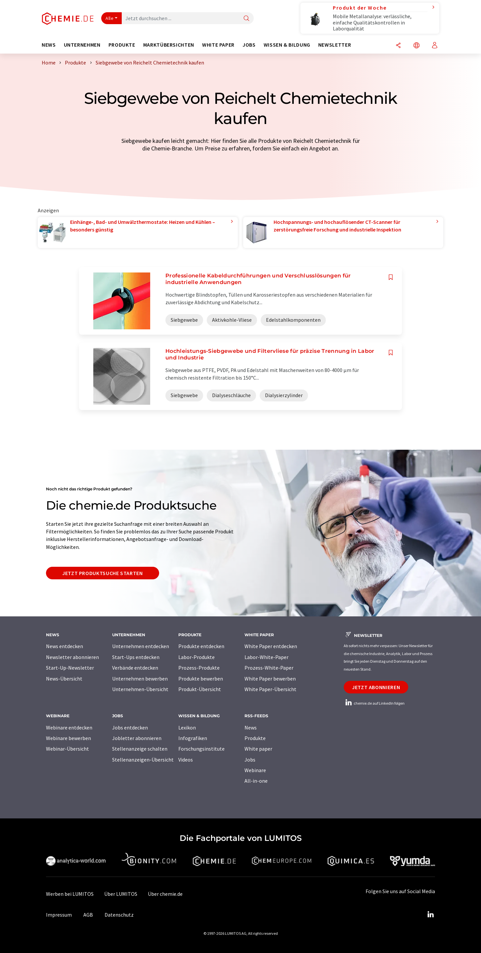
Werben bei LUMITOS (70, 894)
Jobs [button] (249, 45)
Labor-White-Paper (266, 657)
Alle (109, 18)
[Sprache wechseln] (416, 46)
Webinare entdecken (69, 727)
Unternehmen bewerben (140, 678)
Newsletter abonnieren (72, 657)
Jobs (249, 759)
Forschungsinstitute (201, 748)
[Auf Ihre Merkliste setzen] (391, 277)
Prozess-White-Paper (268, 667)
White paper (258, 748)
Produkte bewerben (200, 678)
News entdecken (64, 646)
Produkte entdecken (201, 646)
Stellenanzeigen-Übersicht (143, 759)
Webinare (255, 770)
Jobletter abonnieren (136, 738)
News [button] (49, 45)
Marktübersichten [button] (168, 45)
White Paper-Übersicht (270, 689)
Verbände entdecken (135, 667)
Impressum (59, 914)
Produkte (255, 738)
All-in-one (256, 780)
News (250, 727)
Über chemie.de (165, 894)
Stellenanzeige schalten (139, 748)
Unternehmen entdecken (140, 646)
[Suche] (246, 18)
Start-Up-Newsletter (70, 667)
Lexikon (187, 727)
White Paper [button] (218, 45)
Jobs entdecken (130, 727)
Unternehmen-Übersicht (140, 689)
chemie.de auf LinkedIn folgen (374, 703)
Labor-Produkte (196, 657)
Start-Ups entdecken (135, 657)
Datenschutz (119, 914)
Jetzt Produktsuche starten (102, 573)
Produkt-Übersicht (199, 689)
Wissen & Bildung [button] (287, 45)
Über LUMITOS (120, 894)
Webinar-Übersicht (67, 748)
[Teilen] (398, 46)
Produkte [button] (122, 45)
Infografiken (192, 738)
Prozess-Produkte (199, 667)
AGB (88, 914)
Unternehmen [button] (82, 45)
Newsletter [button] (334, 45)
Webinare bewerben (68, 738)
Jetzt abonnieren (376, 687)
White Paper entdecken (270, 646)
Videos (185, 759)
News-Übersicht (64, 678)
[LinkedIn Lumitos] (430, 914)
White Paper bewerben (270, 678)
